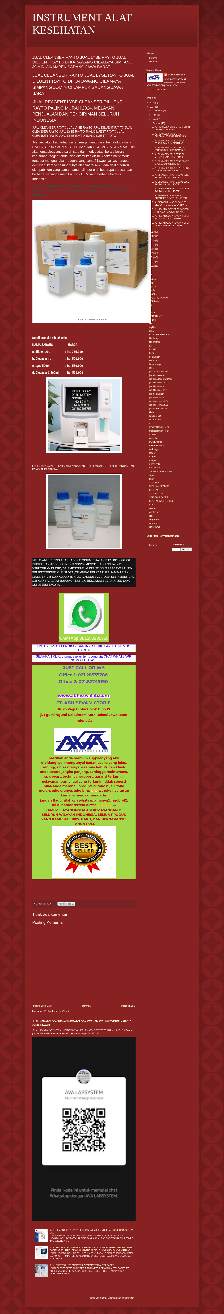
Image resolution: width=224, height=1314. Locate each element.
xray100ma (154, 527)
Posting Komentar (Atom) (56, 1011)
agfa (151, 283)
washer (152, 508)
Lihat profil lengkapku (156, 89)
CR (150, 309)
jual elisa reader (157, 375)
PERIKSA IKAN (156, 445)
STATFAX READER (158, 497)
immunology (155, 364)
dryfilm (152, 327)
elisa (151, 331)
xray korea (154, 523)
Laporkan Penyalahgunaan (162, 535)
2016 (152, 249)
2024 (152, 107)
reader (152, 453)
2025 (152, 102)
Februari (156, 123)
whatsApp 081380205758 (84, 638)
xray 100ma (155, 519)
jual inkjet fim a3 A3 (158, 405)
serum (152, 475)
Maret (155, 119)
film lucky (153, 338)
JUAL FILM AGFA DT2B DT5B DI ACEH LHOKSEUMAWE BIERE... (171, 162)
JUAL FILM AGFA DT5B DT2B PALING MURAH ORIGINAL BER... (171, 169)
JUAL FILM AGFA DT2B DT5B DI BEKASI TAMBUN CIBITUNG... (168, 142)
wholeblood (154, 512)
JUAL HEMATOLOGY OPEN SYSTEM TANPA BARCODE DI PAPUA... (170, 210)
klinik (151, 412)
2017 (152, 244)
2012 (152, 266)
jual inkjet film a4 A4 (158, 401)
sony (151, 479)
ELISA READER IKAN (160, 334)
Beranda (86, 1006)
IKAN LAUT (154, 360)
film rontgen (155, 342)
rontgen (153, 460)
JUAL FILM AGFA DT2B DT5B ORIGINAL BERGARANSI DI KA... (170, 135)
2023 (152, 232)
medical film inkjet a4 (159, 431)
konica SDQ (155, 416)
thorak (152, 504)
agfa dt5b (153, 286)
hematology (154, 357)
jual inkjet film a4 (157, 397)
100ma (152, 279)
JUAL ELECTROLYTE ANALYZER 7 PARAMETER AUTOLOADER (82, 1265)
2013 (152, 261)
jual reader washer (158, 408)
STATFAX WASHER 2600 (161, 501)
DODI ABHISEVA (176, 74)
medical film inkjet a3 (159, 427)
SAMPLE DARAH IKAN (160, 471)
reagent (153, 456)
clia (150, 305)
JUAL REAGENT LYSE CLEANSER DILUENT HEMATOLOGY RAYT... (169, 203)
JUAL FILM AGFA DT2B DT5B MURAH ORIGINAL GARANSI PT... (171, 128)
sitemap (153, 61)
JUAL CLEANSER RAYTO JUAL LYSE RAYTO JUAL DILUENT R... (170, 176)
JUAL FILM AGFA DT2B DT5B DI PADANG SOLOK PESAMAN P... (169, 148)
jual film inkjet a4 (157, 386)
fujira (151, 353)
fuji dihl (152, 349)
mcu (151, 423)
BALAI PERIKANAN (159, 297)
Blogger (130, 1298)
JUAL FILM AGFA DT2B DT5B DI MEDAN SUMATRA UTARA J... (168, 155)
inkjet (151, 368)
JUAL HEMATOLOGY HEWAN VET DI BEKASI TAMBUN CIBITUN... (170, 217)
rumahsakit (154, 467)
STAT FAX (154, 482)
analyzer (153, 294)
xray (151, 516)
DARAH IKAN (155, 316)
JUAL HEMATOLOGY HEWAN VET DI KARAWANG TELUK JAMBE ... (170, 224)
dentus (152, 320)
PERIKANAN (155, 442)
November (157, 110)
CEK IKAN (154, 301)
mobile (152, 434)
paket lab (153, 438)
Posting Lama (128, 1006)
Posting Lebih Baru (42, 1006)
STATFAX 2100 (156, 493)
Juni (154, 115)
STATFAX (154, 490)
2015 (152, 253)
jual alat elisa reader (159, 371)
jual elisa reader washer (160, 379)
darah (152, 312)
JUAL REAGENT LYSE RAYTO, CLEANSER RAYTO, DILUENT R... (170, 196)
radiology (153, 449)
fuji (150, 346)
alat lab (152, 290)
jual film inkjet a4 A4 (158, 390)
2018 (152, 240)
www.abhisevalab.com (83, 695)
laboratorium (155, 419)
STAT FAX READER (159, 486)
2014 (152, 257)
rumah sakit (154, 464)
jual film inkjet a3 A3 (158, 382)
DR (150, 323)
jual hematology (156, 394)
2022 (152, 236)
